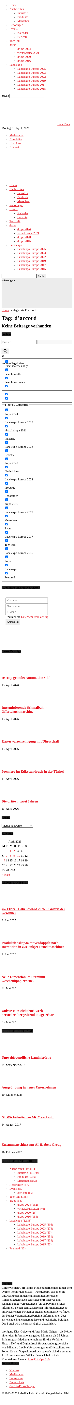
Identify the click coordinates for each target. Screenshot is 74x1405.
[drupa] (6, 557)
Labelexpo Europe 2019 (31, 80)
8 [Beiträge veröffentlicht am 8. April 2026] (10, 855)
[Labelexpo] (6, 565)
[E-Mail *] (27, 612)
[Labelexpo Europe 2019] (6, 508)
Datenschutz (16, 1382)
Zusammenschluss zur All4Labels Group (32, 1144)
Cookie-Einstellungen (22, 1386)
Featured (17, 1248)
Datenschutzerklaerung (34, 616)
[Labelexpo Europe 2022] (6, 475)
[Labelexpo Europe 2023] (6, 442)
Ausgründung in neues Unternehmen (29, 1087)
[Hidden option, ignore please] (6, 394)
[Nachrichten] (6, 467)
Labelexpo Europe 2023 (31, 72)
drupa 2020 (24, 56)
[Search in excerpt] (6, 386)
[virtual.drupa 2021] (6, 426)
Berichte (22, 36)
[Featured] (6, 573)
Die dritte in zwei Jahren (20, 801)
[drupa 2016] (6, 499)
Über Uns (15, 143)
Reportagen (16, 24)
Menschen (23, 21)
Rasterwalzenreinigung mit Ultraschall (30, 741)
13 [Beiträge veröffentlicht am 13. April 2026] (3, 860)
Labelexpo (15, 64)
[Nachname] (27, 606)
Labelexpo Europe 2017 (31, 84)
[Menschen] (6, 516)
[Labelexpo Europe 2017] (6, 532)
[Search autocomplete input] (54, 342)
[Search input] (19, 342)
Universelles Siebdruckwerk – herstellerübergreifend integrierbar (28, 1013)
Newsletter (15, 139)
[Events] (6, 524)
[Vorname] (27, 600)
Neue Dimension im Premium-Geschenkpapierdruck (24, 979)
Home (13, 5)
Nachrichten (16, 9)
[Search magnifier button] (5, 351)
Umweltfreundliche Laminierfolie (26, 1057)
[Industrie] (6, 434)
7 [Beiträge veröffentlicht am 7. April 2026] (6, 855)
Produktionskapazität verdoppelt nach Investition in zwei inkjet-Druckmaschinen (33, 945)
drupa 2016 (24, 60)
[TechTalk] (6, 540)
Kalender (22, 32)
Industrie (22, 13)
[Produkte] (6, 483)
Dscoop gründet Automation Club (27, 678)
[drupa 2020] (6, 459)
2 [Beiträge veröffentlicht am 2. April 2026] (14, 850)
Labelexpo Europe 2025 (31, 68)
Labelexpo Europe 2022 (31, 76)
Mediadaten (16, 135)
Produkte (22, 17)
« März (6, 874)
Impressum (16, 1378)
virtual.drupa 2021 (28, 52)
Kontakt (14, 147)
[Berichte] (6, 450)
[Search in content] (6, 378)
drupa (12, 44)
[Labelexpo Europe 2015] (6, 548)
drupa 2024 (24, 48)
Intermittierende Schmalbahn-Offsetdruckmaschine (24, 709)
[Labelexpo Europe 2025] (6, 418)
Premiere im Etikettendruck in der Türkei (33, 771)
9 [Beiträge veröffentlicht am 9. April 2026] (14, 855)
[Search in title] (6, 369)
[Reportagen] (6, 491)
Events (13, 28)
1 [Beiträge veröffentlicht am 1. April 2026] (10, 850)
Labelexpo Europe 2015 (31, 88)
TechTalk (14, 40)
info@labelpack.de (39, 1359)
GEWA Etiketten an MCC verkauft (28, 1117)
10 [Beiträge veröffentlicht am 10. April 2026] (18, 855)
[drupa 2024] (6, 410)
